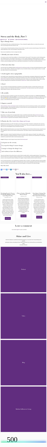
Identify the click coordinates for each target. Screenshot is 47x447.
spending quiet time (19, 67)
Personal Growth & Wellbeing (22, 39)
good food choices (38, 114)
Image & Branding (5, 177)
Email (17, 169)
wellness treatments (4, 117)
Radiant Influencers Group (23, 409)
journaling (28, 67)
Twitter (8, 169)
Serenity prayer (24, 139)
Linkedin (12, 169)
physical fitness (3, 79)
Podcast (23, 269)
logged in (18, 229)
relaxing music (24, 80)
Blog (23, 362)
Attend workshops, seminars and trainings (8, 105)
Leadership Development (37, 177)
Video (23, 316)
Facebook (3, 169)
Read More (8, 218)
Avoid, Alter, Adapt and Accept (21, 121)
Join (35, 98)
